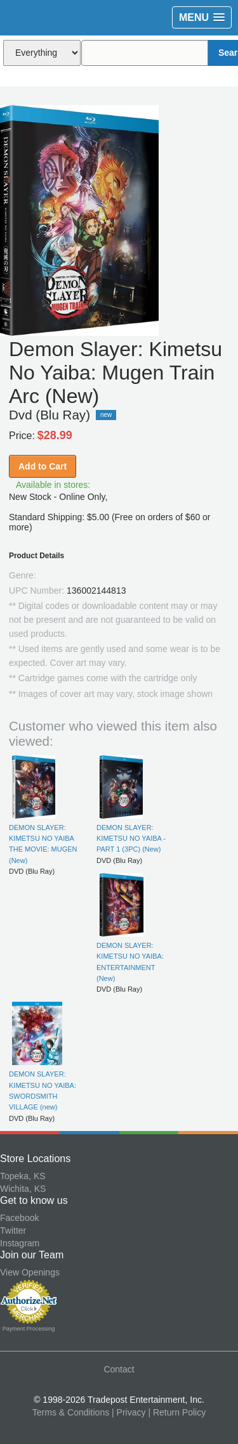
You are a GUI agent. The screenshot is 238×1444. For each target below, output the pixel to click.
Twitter (13, 1230)
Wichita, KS (23, 1189)
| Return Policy (177, 1412)
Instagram (19, 1243)
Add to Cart (42, 466)
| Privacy (128, 1412)
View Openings (30, 1272)
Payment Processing (29, 1329)
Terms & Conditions (70, 1412)
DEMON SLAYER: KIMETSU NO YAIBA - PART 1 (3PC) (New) (131, 838)
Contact (118, 1369)
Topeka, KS (23, 1176)
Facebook (19, 1218)
